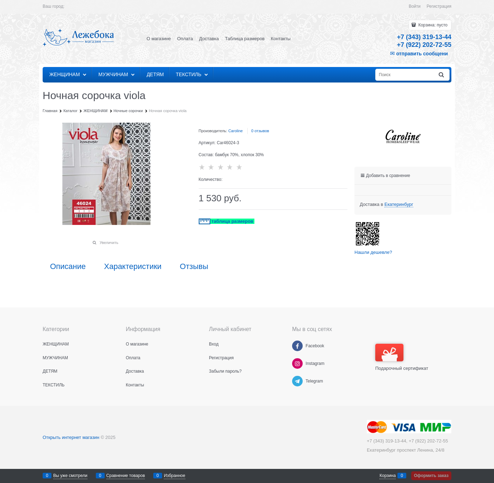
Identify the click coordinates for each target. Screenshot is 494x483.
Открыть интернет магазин (71, 437)
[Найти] (442, 75)
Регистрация (439, 6)
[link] (398, 204)
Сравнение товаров (125, 475)
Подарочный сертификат (401, 357)
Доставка (209, 38)
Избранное (174, 475)
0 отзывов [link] (260, 131)
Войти (415, 6)
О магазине (159, 38)
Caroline (235, 131)
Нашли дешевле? (373, 252)
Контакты (281, 38)
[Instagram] (297, 363)
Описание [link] (68, 266)
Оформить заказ (431, 475)
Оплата (185, 38)
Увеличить (109, 242)
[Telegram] (297, 381)
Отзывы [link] (194, 266)
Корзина (387, 475)
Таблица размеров (245, 38)
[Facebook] (297, 346)
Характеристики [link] (132, 266)
